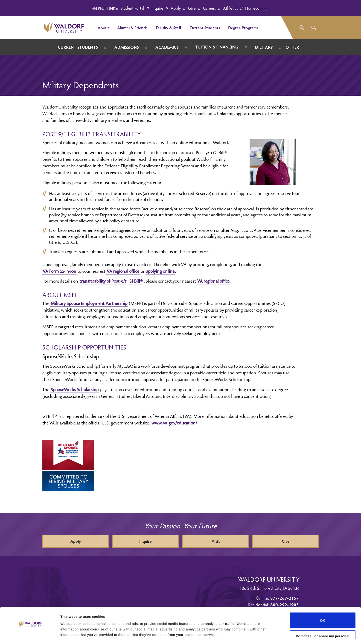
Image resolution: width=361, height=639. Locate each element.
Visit (216, 541)
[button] (301, 27)
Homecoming (256, 8)
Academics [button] (167, 47)
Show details (71, 630)
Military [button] (264, 47)
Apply (176, 8)
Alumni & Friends (132, 27)
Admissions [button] (126, 47)
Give (192, 8)
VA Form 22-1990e (59, 271)
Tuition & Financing (216, 47)
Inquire (157, 8)
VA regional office (123, 271)
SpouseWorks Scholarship (75, 390)
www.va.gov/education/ (174, 423)
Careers (209, 8)
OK (322, 603)
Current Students (204, 27)
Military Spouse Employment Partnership (89, 303)
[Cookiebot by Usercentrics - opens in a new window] (30, 630)
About (103, 27)
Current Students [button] (78, 47)
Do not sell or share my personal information (322, 621)
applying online (160, 271)
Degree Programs (243, 27)
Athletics (230, 8)
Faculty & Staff (168, 27)
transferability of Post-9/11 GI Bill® (111, 281)
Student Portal (132, 8)
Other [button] (292, 47)
